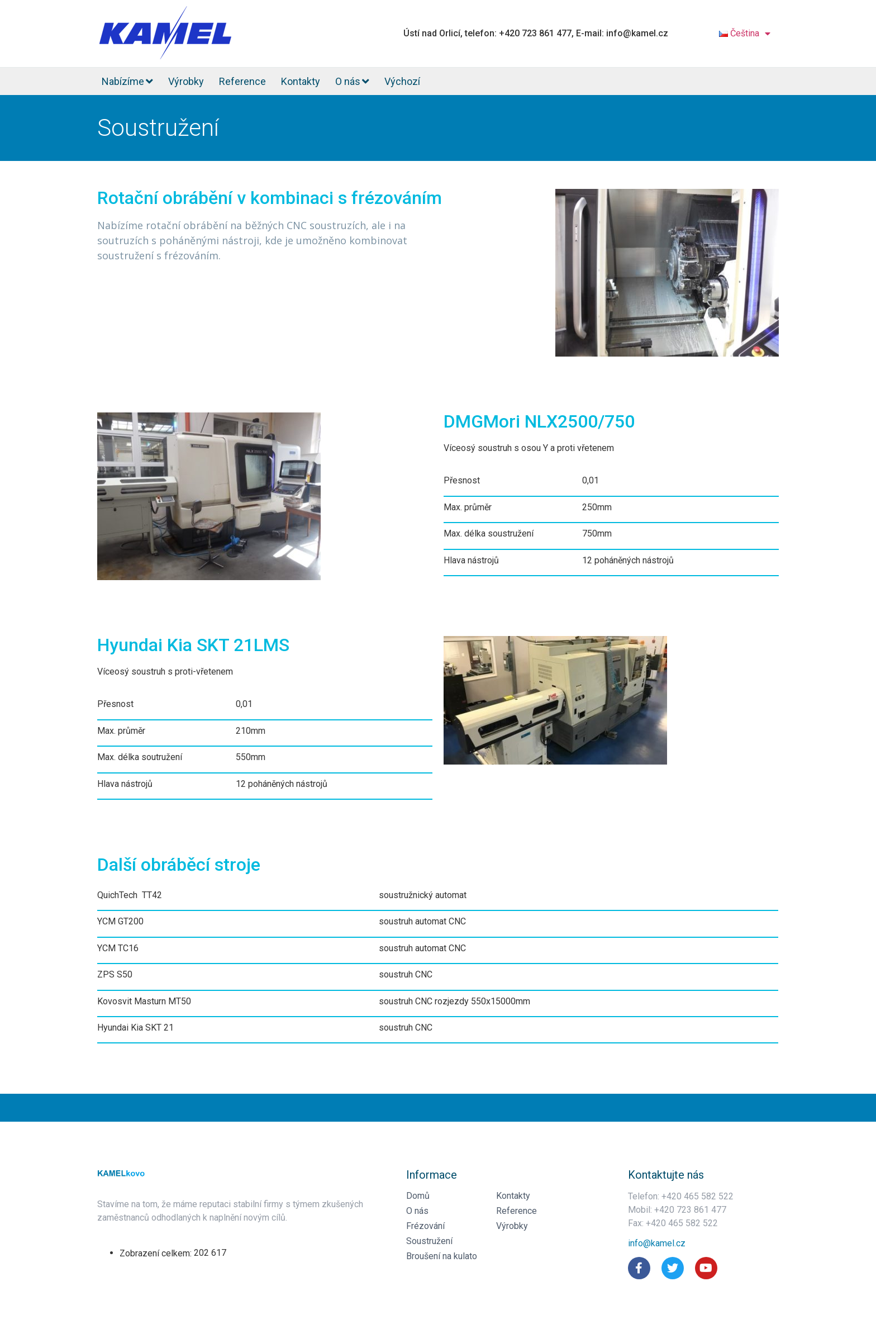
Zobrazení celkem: (157, 1253)
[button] (656, 1243)
